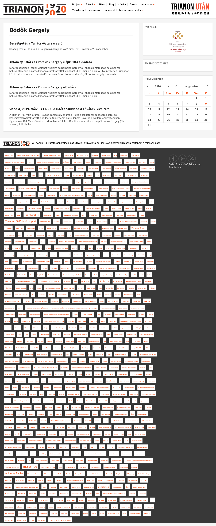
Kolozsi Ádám (64, 494)
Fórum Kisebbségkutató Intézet (87, 241)
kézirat (127, 401)
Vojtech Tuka (9, 421)
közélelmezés (97, 434)
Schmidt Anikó (151, 268)
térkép (129, 434)
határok (33, 454)
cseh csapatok (122, 374)
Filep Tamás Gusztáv (80, 334)
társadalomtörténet (24, 368)
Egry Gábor (23, 394)
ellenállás (97, 374)
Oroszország (70, 341)
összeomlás (36, 401)
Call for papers (9, 427)
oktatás (7, 401)
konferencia (104, 281)
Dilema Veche (81, 341)
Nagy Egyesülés (78, 507)
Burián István (91, 288)
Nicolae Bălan (139, 261)
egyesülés (87, 182)
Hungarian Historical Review (140, 182)
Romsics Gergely (78, 175)
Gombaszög (120, 480)
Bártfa (151, 202)
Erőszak (89, 222)
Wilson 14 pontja (107, 215)
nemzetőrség (77, 301)
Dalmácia (49, 341)
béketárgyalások (137, 441)
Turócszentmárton (55, 454)
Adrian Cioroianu (106, 169)
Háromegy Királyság (126, 500)
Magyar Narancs (70, 387)
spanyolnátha (57, 387)
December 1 (97, 182)
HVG (31, 288)
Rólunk (91, 4)
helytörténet (124, 155)
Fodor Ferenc (46, 348)
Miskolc (26, 328)
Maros (34, 334)
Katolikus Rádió (48, 401)
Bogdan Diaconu (9, 268)
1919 (84, 215)
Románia (116, 387)
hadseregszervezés (46, 427)
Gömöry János (9, 334)
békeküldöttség (139, 427)
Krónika (122, 4)
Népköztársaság (42, 255)
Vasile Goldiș (21, 513)
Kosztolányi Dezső (113, 513)
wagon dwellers (139, 454)
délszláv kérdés (125, 507)
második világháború (120, 169)
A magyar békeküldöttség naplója (25, 281)
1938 (102, 301)
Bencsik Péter (116, 255)
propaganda (144, 222)
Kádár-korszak (78, 255)
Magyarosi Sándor (73, 394)
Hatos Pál (88, 421)
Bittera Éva (147, 513)
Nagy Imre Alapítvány (21, 295)
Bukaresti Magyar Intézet (21, 401)
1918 (141, 275)
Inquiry (142, 215)
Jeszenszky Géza (97, 202)
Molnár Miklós (58, 474)
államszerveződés (42, 354)
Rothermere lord (70, 414)
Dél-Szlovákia (64, 487)
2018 (138, 295)
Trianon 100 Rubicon (105, 427)
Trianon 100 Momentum (53, 175)
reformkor (95, 155)
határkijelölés (79, 222)
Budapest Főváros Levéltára (128, 222)
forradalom (15, 261)
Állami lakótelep (76, 188)
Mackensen (93, 321)
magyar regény (94, 215)
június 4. (50, 235)
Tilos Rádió (89, 261)
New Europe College (122, 275)
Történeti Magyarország (129, 368)
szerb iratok (33, 427)
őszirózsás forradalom (61, 248)
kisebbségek (52, 434)
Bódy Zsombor (114, 454)
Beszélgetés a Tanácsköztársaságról (36, 43)
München (117, 295)
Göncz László (75, 513)
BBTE (43, 241)
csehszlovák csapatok (34, 208)
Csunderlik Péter (9, 314)
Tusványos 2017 (10, 394)
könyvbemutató (116, 460)
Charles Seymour (35, 314)
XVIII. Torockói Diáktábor (52, 288)
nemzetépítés (106, 155)
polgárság (43, 188)
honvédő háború (51, 195)
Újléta (132, 414)
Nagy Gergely (27, 407)
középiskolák (124, 182)
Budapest (108, 295)
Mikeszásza (25, 387)
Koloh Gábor (92, 268)
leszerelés (21, 268)
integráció (83, 361)
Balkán (33, 175)
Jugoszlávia (125, 301)
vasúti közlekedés (20, 241)
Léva (150, 368)
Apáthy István (88, 295)
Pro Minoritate (91, 507)
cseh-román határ (92, 460)
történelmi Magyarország (103, 261)
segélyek (47, 208)
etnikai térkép (34, 348)
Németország (9, 255)
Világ (149, 255)
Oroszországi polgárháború (25, 255)
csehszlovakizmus (85, 441)
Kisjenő (16, 434)
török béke (59, 341)
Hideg (102, 513)
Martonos (79, 401)
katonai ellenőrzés (122, 228)
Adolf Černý (43, 454)
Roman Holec (9, 215)
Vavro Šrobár (9, 454)
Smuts (153, 222)
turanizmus (82, 387)
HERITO (150, 314)
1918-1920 (9, 354)
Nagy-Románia (131, 334)
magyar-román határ (23, 202)
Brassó (16, 321)
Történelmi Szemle (122, 348)
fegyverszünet (21, 427)
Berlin (127, 341)
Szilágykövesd (26, 321)
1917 (25, 248)
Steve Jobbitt (105, 394)
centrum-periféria (27, 434)
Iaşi (104, 341)
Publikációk (94, 10)
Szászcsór (36, 387)
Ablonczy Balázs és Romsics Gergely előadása (42, 87)
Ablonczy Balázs (14, 473)
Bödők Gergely (29, 30)
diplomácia (47, 474)
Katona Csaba (105, 414)
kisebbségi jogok (33, 268)
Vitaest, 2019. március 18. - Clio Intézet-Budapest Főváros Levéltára (59, 109)
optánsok (142, 368)
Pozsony (97, 421)
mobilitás (89, 175)
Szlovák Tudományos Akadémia (99, 387)
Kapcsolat (109, 10)
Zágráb (75, 314)
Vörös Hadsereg (30, 447)
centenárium (22, 314)
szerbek (40, 341)
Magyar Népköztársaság (91, 407)
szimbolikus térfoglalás (58, 328)
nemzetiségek (144, 195)
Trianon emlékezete (111, 182)
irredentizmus (9, 374)
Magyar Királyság (70, 381)
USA (33, 295)
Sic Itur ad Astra (140, 434)
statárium (148, 328)
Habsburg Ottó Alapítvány (105, 480)
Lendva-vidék (9, 208)
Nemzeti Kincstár (113, 301)
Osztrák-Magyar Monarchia (123, 427)
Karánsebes (41, 295)
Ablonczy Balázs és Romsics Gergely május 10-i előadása (50, 62)
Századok (71, 321)
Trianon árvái (151, 381)
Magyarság (130, 474)
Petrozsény (77, 421)
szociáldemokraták (56, 354)
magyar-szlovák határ (126, 202)
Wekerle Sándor (111, 202)
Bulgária (92, 427)
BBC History (142, 162)
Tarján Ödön (107, 314)
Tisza (80, 374)
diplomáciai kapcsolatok (12, 361)
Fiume (105, 361)
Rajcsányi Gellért (62, 295)
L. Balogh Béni (112, 500)
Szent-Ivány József (55, 381)
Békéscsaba (91, 500)
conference (32, 513)
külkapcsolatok (117, 281)
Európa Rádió (30, 228)
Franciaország (76, 407)
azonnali (73, 361)
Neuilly (135, 401)
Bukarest (148, 374)
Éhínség (103, 321)
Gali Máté (58, 414)
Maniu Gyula (20, 208)
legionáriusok (52, 494)
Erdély (7, 195)
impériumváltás (51, 228)
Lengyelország (77, 208)
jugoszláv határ (125, 328)
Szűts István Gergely (144, 474)
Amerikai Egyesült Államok (61, 208)
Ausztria (68, 474)
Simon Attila (32, 494)
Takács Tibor (95, 235)
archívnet (8, 328)
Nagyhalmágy (83, 467)
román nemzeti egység (35, 441)
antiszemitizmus (69, 288)
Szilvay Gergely (128, 255)
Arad (19, 235)
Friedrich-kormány (130, 162)
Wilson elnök (97, 162)
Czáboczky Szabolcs (81, 235)
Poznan (105, 255)
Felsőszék (8, 480)
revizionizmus (61, 401)
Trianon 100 (30, 466)
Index (76, 281)
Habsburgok (85, 348)
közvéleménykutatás (34, 474)
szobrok (113, 195)
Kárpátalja (8, 295)
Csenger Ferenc (79, 474)
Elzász (15, 387)
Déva (26, 334)
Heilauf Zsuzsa (70, 467)
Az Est (134, 275)
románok (41, 447)
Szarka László (126, 454)
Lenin (6, 261)
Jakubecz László (147, 421)
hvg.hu (82, 248)
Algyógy (114, 507)
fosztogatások (132, 480)
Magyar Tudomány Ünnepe (148, 354)
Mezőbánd (93, 328)
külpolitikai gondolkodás (123, 407)
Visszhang (78, 10)
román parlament (65, 255)
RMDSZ (83, 328)
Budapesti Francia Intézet (133, 281)
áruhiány (42, 494)
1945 (97, 175)
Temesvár (148, 321)
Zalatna (42, 507)
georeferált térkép (125, 268)
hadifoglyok (59, 480)
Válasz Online (71, 500)
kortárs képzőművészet (95, 474)
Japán (109, 354)
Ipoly (99, 314)
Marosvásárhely (131, 215)
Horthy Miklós (81, 169)
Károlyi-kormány (129, 208)
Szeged (141, 314)
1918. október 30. (43, 500)
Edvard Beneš (76, 487)
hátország (57, 348)
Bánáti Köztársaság (28, 361)
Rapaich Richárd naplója (139, 487)
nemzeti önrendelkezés (108, 308)
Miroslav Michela (116, 361)
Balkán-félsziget (83, 202)
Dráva (94, 281)
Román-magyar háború (42, 261)
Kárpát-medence (46, 374)
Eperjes (46, 328)
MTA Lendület (20, 480)
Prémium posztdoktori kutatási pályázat (26, 487)
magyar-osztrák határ (121, 354)
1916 (66, 407)
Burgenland (147, 301)
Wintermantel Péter (90, 301)
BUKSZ (39, 288)
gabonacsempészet (23, 374)
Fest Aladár (54, 268)
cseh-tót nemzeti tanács (93, 208)
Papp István (106, 175)
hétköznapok (52, 447)
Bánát (69, 235)
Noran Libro (64, 368)
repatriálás (134, 467)
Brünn (126, 441)
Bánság (7, 321)
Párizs (149, 275)
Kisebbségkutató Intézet (53, 441)
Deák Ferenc (118, 175)
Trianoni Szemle (19, 182)
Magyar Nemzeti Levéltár (113, 162)
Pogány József (118, 334)
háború (95, 275)
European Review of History (13, 447)
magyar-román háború (41, 301)
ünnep (90, 354)
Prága (147, 348)
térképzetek (140, 255)
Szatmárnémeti (10, 175)
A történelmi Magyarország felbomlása (114, 494)
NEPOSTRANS (45, 222)
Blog (111, 4)
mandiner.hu (127, 261)
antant (42, 394)
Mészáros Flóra (54, 188)
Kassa (31, 275)
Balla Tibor (103, 241)
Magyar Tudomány (106, 275)
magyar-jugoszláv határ (81, 228)
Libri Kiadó (144, 480)
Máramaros (38, 407)
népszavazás (107, 235)
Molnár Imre (151, 427)
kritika (108, 334)
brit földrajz (8, 228)
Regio (18, 215)
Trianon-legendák (142, 235)
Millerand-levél (121, 248)
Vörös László (134, 394)
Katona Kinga (21, 421)
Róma (90, 195)
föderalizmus (9, 155)
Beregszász (16, 195)
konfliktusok (20, 500)
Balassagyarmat (89, 487)
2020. (32, 520)
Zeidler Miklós (9, 500)
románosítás (85, 281)
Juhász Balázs (142, 414)
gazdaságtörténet (117, 421)
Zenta (70, 401)
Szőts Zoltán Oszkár (47, 202)
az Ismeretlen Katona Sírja (118, 241)
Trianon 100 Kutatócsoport (20, 221)
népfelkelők (120, 288)
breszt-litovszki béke (85, 381)
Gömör (20, 308)
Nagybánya (41, 520)
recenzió (97, 441)
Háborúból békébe (129, 387)
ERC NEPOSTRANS (119, 394)
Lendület (40, 480)
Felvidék (51, 295)
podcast (94, 513)
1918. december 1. (79, 268)
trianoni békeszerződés (12, 407)
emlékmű (8, 241)
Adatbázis (148, 4)
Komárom (88, 374)
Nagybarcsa (119, 474)
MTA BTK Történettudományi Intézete (45, 368)
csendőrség (142, 494)
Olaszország (98, 381)
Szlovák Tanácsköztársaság (27, 188)
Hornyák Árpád (68, 155)
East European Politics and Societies (95, 454)
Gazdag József (140, 202)
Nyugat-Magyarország (92, 255)
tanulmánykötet (9, 513)
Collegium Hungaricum (147, 169)
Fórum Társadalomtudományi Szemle (48, 162)
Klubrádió (101, 500)
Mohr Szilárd (144, 175)
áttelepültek (136, 301)
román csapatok (142, 447)
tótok (60, 467)
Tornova (35, 374)
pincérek (58, 407)
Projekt (77, 4)
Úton (127, 487)
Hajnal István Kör (56, 169)
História (99, 295)
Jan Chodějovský (10, 188)
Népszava (8, 169)
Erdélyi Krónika (9, 275)
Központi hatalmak (29, 169)
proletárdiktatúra (133, 248)
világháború (47, 387)
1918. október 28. (131, 175)
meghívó (44, 268)
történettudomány (84, 414)
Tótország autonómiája (12, 467)
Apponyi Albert (42, 169)
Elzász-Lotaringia (102, 222)
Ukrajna (85, 513)
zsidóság (7, 434)
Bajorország (137, 407)
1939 (44, 487)
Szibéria (114, 328)
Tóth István (27, 301)
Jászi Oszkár (60, 427)
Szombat (148, 407)
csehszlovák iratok (29, 195)
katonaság (37, 321)
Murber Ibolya (109, 348)
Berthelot (80, 288)
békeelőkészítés (111, 381)
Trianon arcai (112, 321)
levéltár (18, 169)
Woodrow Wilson (119, 434)
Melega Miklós (138, 268)
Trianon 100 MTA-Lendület (108, 268)
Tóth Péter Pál (21, 275)
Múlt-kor (70, 434)
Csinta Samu (20, 414)
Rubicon (51, 507)
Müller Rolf (31, 500)
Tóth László (21, 494)
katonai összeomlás (132, 421)
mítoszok (31, 414)
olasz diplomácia (21, 520)
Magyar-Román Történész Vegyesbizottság (56, 314)
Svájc (84, 447)
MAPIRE (93, 447)
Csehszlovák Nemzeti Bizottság (54, 321)
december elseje (129, 235)
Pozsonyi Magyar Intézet (66, 241)
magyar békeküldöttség (120, 414)
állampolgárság (9, 202)
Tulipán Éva (40, 275)
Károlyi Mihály (33, 421)
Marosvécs (75, 447)
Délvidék (149, 241)
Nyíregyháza (57, 261)
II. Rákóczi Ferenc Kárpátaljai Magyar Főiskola (138, 460)
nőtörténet (8, 288)
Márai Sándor (69, 169)
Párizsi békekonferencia (148, 394)
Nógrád (50, 182)
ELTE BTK (8, 381)
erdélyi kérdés (9, 507)
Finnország (53, 487)
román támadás (9, 235)
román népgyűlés (77, 494)
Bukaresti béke (104, 507)
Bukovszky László (53, 275)
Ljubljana (19, 341)
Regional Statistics (21, 348)
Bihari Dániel (150, 261)
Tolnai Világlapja (44, 334)
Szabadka (52, 241)
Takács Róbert (93, 169)
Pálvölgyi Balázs (95, 467)
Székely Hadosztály (40, 460)
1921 (152, 500)
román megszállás (70, 441)
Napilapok (131, 288)
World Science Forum (136, 241)
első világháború (32, 215)
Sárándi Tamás (23, 175)
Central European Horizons (64, 182)
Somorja (48, 248)
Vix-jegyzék (104, 460)
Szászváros (9, 341)
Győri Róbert (16, 248)
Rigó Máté (67, 281)
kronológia (56, 222)
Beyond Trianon (124, 381)
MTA (19, 334)
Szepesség (40, 235)
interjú (152, 162)
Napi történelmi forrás (137, 308)
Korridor (95, 414)
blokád (87, 275)
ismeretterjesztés (65, 228)
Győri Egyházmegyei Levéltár (120, 188)
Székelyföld (51, 394)
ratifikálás (66, 162)
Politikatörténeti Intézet (131, 361)
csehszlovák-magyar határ (36, 182)
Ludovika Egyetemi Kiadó (12, 301)
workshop (113, 222)
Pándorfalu (31, 480)
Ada (115, 155)
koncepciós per (149, 507)
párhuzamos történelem (71, 215)
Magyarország (40, 434)
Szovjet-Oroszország (63, 507)
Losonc (41, 195)
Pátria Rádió (8, 348)
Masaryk (53, 255)
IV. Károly (99, 248)
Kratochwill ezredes (82, 155)
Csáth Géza (60, 235)
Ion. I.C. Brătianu (58, 500)
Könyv (140, 208)
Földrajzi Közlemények (146, 334)
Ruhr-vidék (33, 394)
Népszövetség (9, 494)
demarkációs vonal (22, 454)
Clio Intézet (109, 248)
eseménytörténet (94, 341)
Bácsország (133, 169)
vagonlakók (41, 414)
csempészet (21, 441)
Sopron (67, 175)
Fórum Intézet (9, 460)
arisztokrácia (131, 314)
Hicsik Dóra (149, 208)
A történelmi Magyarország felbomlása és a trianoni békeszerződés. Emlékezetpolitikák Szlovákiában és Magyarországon (61, 308)
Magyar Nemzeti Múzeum (141, 188)
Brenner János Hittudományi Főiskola (60, 520)
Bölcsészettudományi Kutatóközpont (28, 155)
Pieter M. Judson (21, 288)
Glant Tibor (111, 447)
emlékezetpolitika (109, 374)
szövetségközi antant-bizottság (81, 368)
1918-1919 (136, 341)
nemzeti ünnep (33, 381)
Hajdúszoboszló (20, 381)
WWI (66, 454)
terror (40, 175)
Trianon (70, 374)
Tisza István (70, 202)
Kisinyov (78, 182)
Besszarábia (124, 467)
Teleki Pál (88, 494)
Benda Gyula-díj (9, 308)
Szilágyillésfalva (28, 354)
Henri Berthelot (64, 447)
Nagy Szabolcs (77, 162)
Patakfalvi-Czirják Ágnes (71, 348)
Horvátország (114, 368)
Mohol (35, 202)
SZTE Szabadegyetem (90, 394)
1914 (106, 208)
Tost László (72, 328)
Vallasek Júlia (82, 321)
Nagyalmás (43, 513)
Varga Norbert (30, 341)
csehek (102, 447)
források (134, 354)
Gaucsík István (116, 441)
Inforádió (81, 500)
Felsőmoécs (148, 281)
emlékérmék (82, 427)
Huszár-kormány (27, 261)
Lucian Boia (132, 195)
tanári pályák (137, 507)
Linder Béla (54, 513)
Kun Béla (117, 235)
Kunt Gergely (137, 328)
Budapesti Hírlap (94, 361)
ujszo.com (64, 513)
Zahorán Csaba (138, 228)
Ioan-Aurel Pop (76, 454)
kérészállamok (48, 215)
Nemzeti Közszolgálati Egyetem (60, 421)
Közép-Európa (9, 441)
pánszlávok (65, 301)
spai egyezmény (116, 401)
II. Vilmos (117, 261)
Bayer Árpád (54, 301)
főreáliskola (95, 228)
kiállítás (58, 215)
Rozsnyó (30, 162)
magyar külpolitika (137, 348)
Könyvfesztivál (119, 314)
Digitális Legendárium (110, 467)
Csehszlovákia (88, 314)
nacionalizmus (55, 460)
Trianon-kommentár (131, 10)
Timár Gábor (119, 215)
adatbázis (8, 487)
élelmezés (44, 421)
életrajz (67, 261)
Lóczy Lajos (56, 334)
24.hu (50, 414)
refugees (152, 288)
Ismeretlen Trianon (141, 500)
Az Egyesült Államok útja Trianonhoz (49, 281)
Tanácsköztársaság (83, 434)
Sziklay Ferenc (75, 295)
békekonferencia (117, 487)
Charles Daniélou (67, 460)
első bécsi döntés (108, 407)
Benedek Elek (103, 401)
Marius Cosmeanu (62, 361)
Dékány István (65, 268)
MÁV (124, 513)
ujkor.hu (146, 341)
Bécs (100, 288)
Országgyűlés (109, 288)
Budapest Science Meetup (146, 387)
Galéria (133, 4)
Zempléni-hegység (138, 381)
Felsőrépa (61, 394)
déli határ (107, 434)
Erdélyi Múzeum (135, 513)
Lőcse (106, 421)
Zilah (29, 460)
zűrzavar (122, 195)
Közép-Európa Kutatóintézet (75, 480)
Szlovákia (8, 182)
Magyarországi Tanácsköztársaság (130, 321)
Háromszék (97, 348)
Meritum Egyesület (78, 354)
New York (109, 474)
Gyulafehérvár (144, 401)
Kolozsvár (17, 328)
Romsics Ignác (67, 222)
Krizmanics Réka (10, 368)
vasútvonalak (59, 374)
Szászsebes (9, 520)
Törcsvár (74, 248)
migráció (65, 188)
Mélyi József (29, 235)
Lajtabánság (9, 414)
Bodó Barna (79, 460)
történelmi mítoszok (97, 334)
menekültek (103, 487)
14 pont (40, 228)
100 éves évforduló (136, 374)
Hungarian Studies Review (125, 447)
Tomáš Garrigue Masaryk (45, 361)
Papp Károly (90, 480)
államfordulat (19, 228)
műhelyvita (20, 507)
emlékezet (8, 281)
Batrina (7, 387)
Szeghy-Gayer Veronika (48, 467)
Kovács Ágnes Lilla (89, 188)
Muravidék (67, 334)
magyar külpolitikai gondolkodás (51, 155)
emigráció (132, 494)
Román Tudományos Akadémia (72, 275)
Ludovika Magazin (100, 368)
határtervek (48, 407)
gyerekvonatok (123, 308)
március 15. (145, 248)
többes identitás (103, 188)
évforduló (60, 202)
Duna (18, 354)
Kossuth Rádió (142, 288)
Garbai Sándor (146, 361)
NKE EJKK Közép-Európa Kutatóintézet (72, 195)
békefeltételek (104, 328)
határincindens (78, 261)
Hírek (102, 4)
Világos (90, 248)
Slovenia (49, 480)
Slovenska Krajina (36, 248)
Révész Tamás (116, 208)
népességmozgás (107, 228)
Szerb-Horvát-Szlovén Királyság (14, 162)
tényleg (88, 162)
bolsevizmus (99, 354)
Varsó (7, 248)
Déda (43, 381)
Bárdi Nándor (135, 155)
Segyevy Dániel (31, 507)
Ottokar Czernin (90, 401)
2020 (97, 494)
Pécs (67, 354)
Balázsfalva (36, 328)
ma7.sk (105, 441)
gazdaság (21, 460)
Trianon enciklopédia (101, 195)
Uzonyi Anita (71, 427)
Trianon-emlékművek (116, 341)
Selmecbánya (33, 241)
